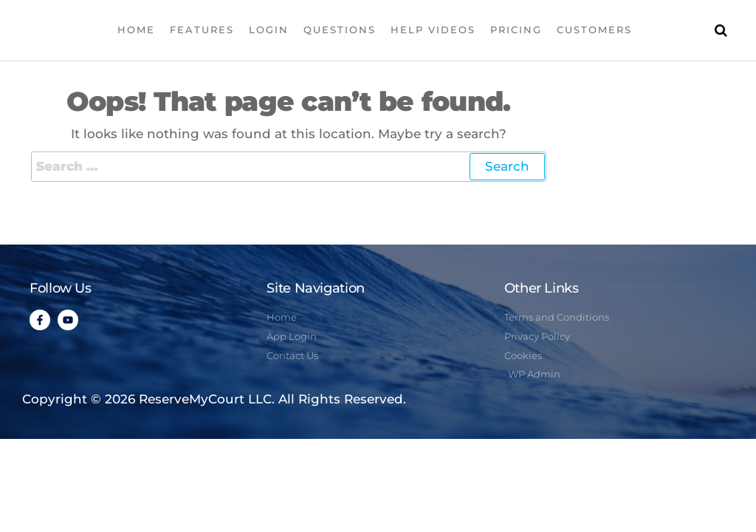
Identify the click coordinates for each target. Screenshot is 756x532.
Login (269, 29)
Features (202, 29)
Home (136, 29)
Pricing (516, 29)
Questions (339, 29)
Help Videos (433, 29)
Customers (594, 29)
